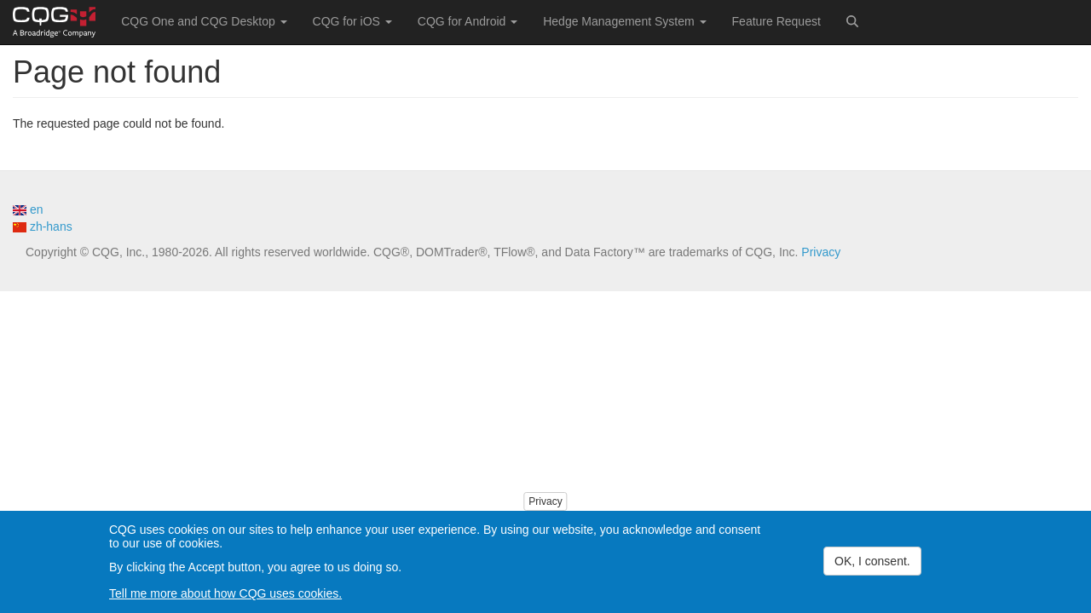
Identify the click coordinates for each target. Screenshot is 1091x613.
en (28, 209)
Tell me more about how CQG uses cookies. (225, 596)
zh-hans (42, 226)
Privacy (820, 252)
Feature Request (776, 21)
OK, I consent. (872, 563)
